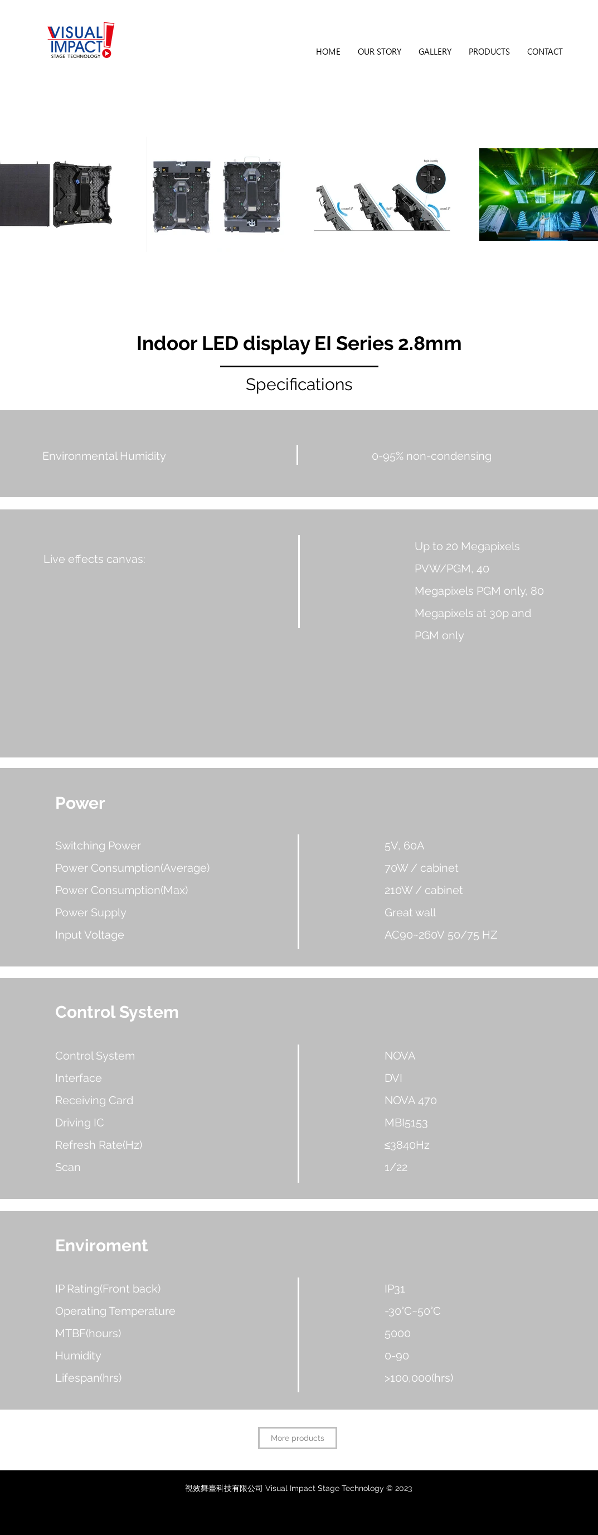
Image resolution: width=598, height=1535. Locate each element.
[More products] (297, 1438)
